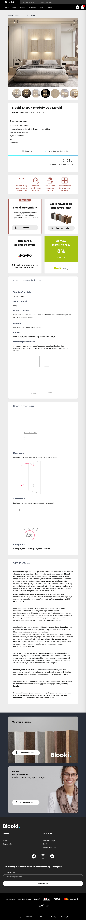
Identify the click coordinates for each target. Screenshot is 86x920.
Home (10, 15)
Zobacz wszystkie (27, 753)
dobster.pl (64, 917)
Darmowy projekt (27, 802)
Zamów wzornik (62, 228)
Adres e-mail (10, 872)
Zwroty (45, 844)
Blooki (23, 15)
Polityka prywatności (50, 847)
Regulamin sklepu (49, 841)
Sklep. (17, 15)
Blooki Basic (31, 15)
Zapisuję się (43, 883)
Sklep (5, 841)
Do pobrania (7, 844)
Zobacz (26, 228)
